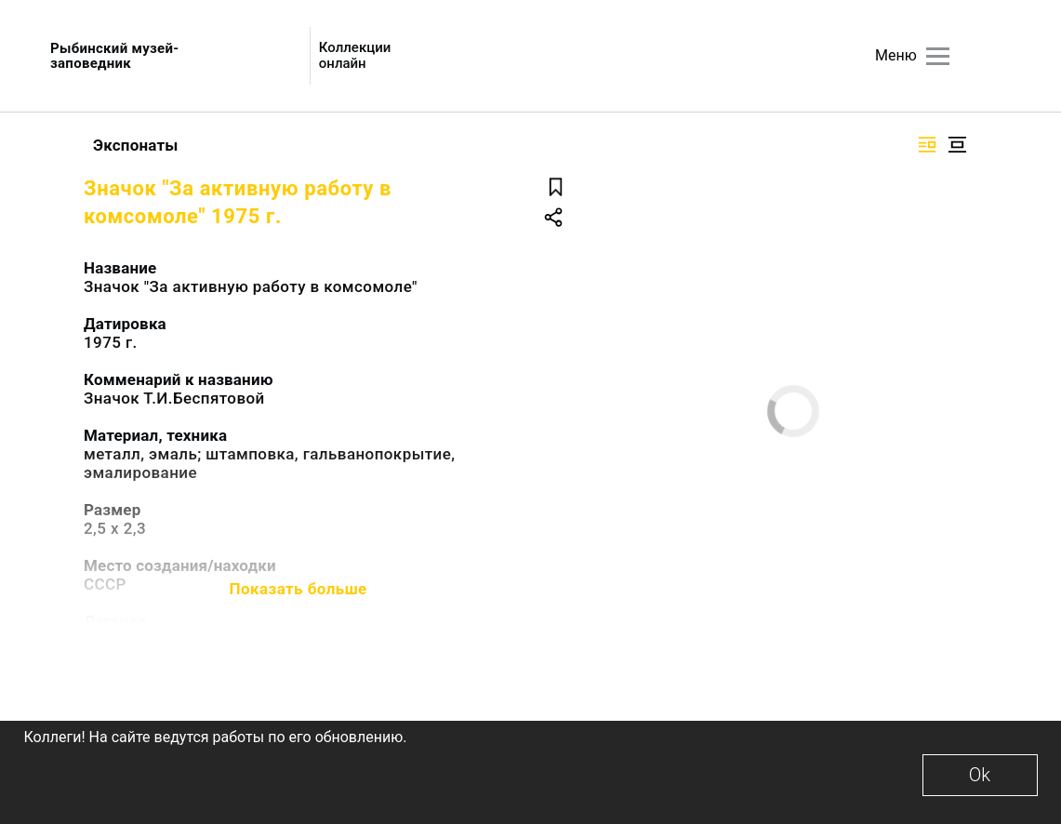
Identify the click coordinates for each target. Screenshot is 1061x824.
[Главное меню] (938, 56)
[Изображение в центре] (957, 144)
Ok (979, 775)
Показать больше (298, 588)
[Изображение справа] (927, 144)
